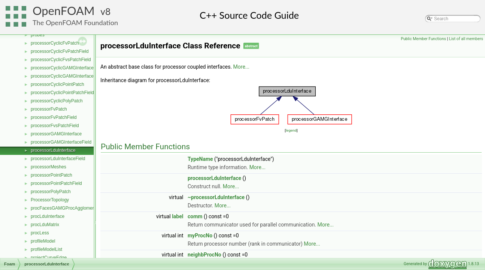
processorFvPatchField (54, 117)
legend (291, 130)
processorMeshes (48, 167)
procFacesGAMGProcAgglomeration (67, 208)
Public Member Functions (423, 38)
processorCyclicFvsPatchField (61, 59)
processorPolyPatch (51, 191)
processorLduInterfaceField (58, 158)
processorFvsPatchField (55, 125)
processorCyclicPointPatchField (62, 92)
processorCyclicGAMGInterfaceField (67, 76)
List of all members (466, 38)
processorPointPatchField (56, 183)
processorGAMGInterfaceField (61, 142)
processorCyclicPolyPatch (57, 101)
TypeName (200, 159)
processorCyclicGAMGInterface (62, 67)
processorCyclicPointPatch (57, 84)
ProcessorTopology (50, 199)
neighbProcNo (204, 255)
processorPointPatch (51, 175)
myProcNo (200, 235)
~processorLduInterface (216, 197)
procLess (40, 233)
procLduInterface (47, 216)
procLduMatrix (45, 224)
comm (195, 216)
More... (241, 67)
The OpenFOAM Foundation (75, 22)
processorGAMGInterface (56, 133)
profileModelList (46, 249)
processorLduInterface (53, 150)
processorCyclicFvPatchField (60, 51)
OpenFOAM (64, 11)
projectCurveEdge (49, 257)
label (177, 216)
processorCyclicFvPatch (55, 43)
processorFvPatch (49, 109)
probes (38, 35)
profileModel (43, 241)
